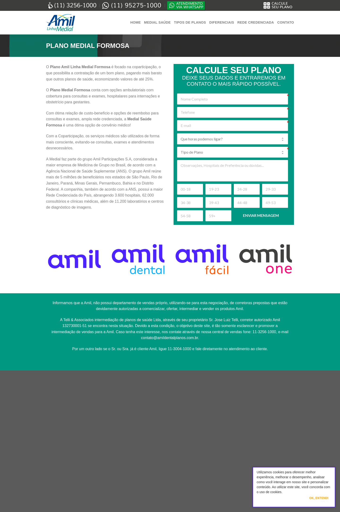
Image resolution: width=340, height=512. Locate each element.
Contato (285, 22)
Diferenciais (221, 22)
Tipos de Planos (190, 22)
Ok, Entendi (318, 498)
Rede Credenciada (255, 22)
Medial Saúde (157, 22)
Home (135, 22)
